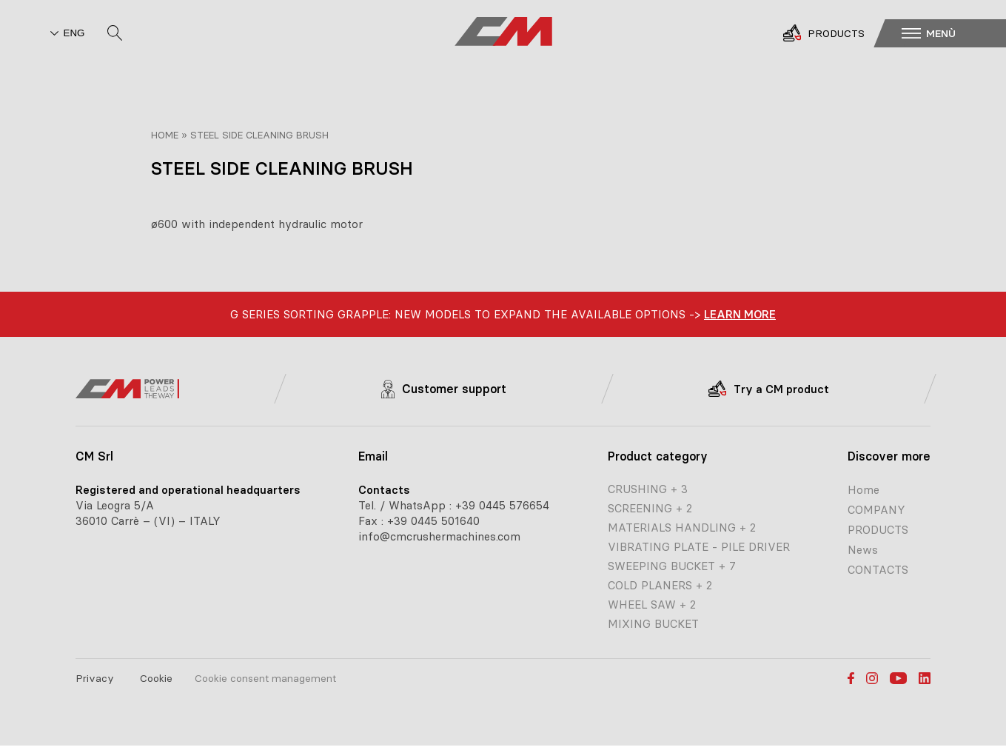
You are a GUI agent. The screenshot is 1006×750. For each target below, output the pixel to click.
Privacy (95, 678)
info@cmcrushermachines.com (439, 536)
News (863, 550)
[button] (950, 33)
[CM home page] (503, 32)
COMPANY (876, 510)
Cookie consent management (265, 678)
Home (164, 135)
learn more (740, 314)
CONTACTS (878, 570)
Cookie (156, 678)
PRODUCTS (878, 530)
